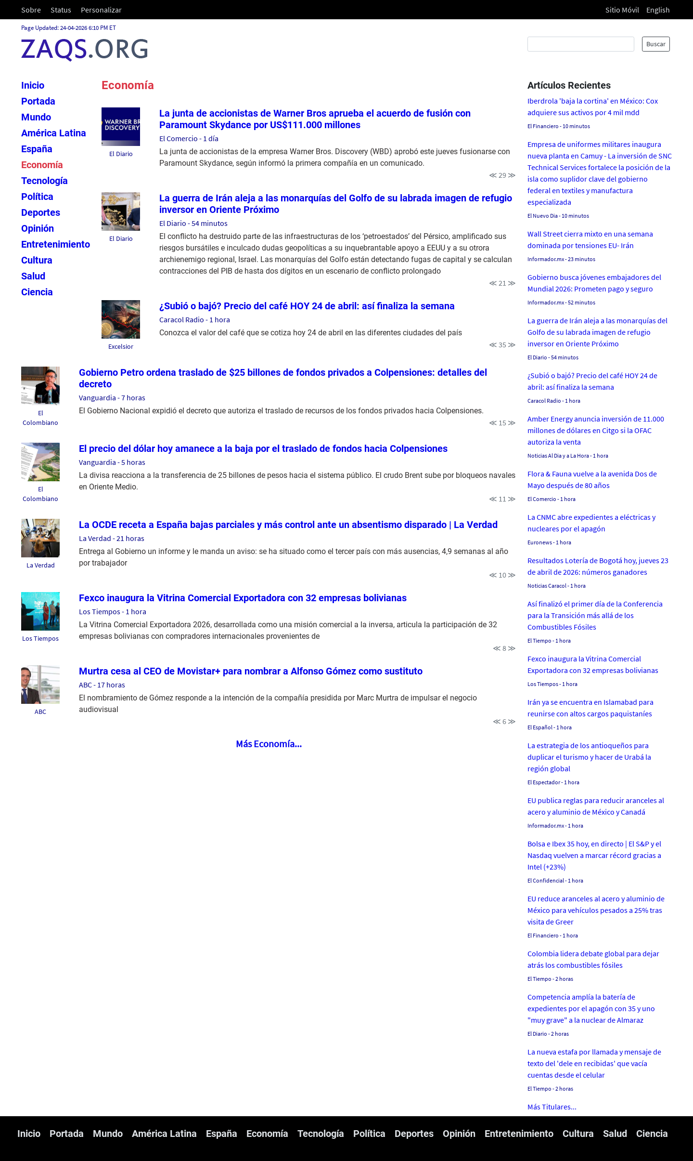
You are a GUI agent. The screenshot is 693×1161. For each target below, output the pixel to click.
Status (61, 9)
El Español (539, 727)
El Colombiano (40, 418)
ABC (40, 711)
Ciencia (37, 292)
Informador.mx (545, 259)
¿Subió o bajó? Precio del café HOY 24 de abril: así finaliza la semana (307, 306)
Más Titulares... (552, 1106)
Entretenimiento (55, 244)
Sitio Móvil (622, 9)
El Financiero (543, 126)
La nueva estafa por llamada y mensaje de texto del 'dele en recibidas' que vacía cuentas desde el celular (594, 1063)
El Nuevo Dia (542, 215)
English (658, 9)
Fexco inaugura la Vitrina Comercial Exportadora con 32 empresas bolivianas (243, 598)
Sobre (31, 9)
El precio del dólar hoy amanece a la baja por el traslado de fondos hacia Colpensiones (263, 448)
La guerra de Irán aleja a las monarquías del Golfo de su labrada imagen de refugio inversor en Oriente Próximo (597, 332)
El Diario (121, 153)
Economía (42, 165)
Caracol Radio (181, 319)
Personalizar (101, 9)
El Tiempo (539, 640)
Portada (38, 101)
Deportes (40, 212)
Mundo (36, 117)
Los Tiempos (40, 638)
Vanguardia (97, 397)
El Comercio (178, 138)
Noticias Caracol (546, 585)
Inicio (32, 85)
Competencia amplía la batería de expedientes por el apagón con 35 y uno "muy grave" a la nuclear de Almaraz (591, 1008)
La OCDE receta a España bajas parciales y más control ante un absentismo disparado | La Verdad (288, 524)
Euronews (539, 542)
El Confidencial (545, 880)
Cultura (36, 260)
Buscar (656, 44)
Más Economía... (269, 744)
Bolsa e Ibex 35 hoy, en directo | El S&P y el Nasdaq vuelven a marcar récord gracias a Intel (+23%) (594, 855)
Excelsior (120, 346)
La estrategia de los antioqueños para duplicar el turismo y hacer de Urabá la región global (589, 756)
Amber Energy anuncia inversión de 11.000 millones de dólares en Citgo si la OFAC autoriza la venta (595, 430)
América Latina (53, 133)
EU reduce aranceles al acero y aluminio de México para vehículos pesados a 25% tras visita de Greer (596, 910)
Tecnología (44, 180)
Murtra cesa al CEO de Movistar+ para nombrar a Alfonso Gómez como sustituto (251, 671)
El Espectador (543, 782)
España (36, 149)
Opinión (37, 228)
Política (37, 196)
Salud (33, 276)
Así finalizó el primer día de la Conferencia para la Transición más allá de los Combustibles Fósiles (595, 615)
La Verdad (40, 565)
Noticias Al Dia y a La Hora (558, 455)
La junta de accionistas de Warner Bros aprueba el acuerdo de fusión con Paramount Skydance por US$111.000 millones (315, 119)
